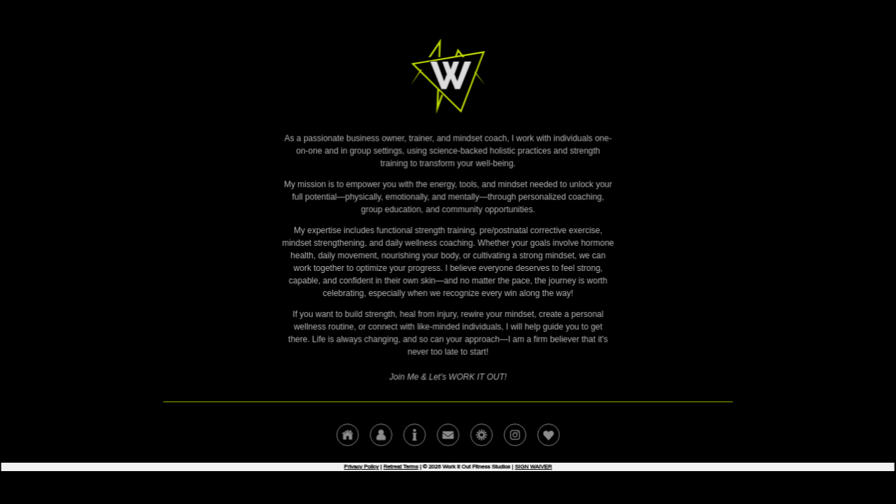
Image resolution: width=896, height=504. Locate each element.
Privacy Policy (362, 464)
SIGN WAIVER (532, 464)
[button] (348, 432)
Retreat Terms (401, 464)
